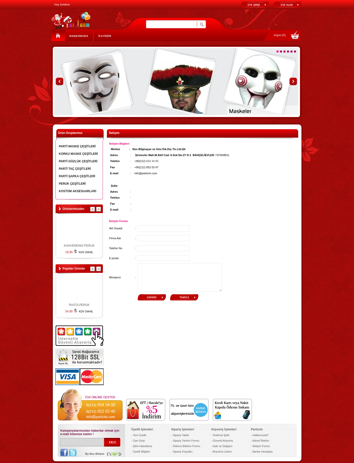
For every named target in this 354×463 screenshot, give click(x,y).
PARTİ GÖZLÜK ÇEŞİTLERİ (78, 161)
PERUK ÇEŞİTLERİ (72, 183)
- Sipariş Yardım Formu (185, 440)
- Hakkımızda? (260, 435)
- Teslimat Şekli (220, 435)
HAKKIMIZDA (78, 35)
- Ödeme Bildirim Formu (185, 446)
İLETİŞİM (104, 35)
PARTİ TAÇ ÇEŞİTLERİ (75, 169)
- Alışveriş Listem (221, 451)
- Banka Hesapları (262, 451)
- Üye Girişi (138, 440)
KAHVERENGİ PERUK (79, 245)
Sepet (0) (279, 35)
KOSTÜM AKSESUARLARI (77, 191)
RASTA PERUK (79, 305)
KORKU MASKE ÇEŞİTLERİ (78, 154)
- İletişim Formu (260, 446)
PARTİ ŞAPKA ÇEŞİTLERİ (77, 176)
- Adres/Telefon (260, 440)
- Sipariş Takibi (180, 435)
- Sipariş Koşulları (182, 451)
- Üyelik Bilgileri (140, 451)
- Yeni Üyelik (138, 435)
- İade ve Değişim (221, 446)
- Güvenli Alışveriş (222, 440)
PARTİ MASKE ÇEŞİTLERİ (77, 146)
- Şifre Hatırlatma (141, 446)
